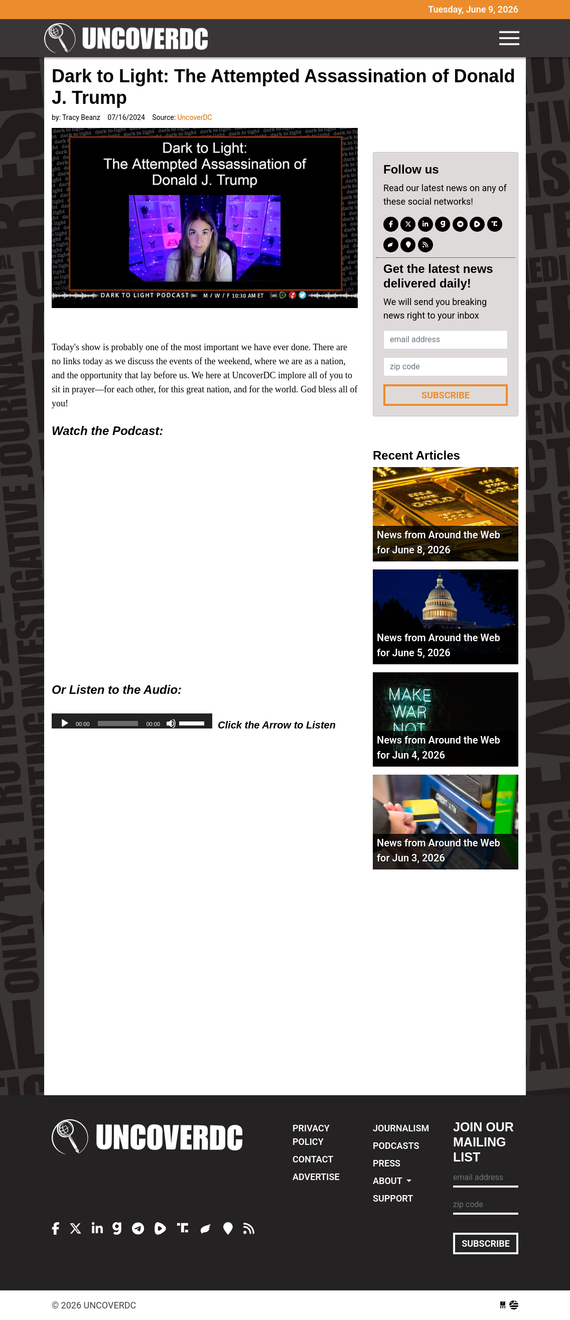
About (388, 1181)
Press (386, 1163)
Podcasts (396, 1145)
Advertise (316, 1176)
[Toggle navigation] (509, 38)
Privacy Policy (311, 1135)
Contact (313, 1159)
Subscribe (445, 395)
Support (393, 1198)
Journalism (401, 1128)
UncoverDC (129, 38)
